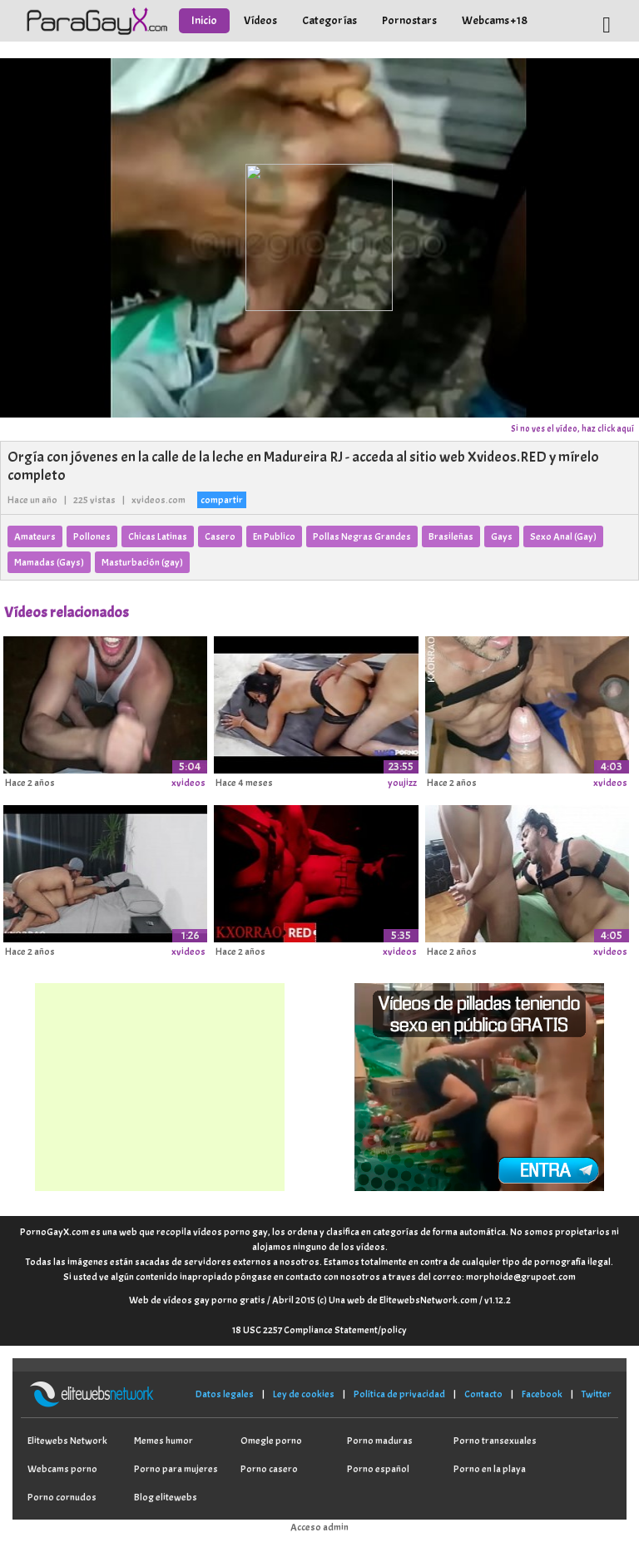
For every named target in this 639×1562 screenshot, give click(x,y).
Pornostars (409, 20)
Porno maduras (380, 1440)
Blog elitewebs (165, 1497)
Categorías (329, 20)
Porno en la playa (489, 1468)
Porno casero (269, 1468)
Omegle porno (271, 1440)
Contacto (483, 1394)
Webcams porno (62, 1468)
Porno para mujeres (176, 1468)
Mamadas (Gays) (49, 562)
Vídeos (260, 20)
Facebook (542, 1394)
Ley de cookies (303, 1394)
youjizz (402, 782)
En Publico (274, 536)
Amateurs (35, 536)
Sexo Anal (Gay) (563, 536)
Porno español (378, 1468)
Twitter (597, 1394)
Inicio (204, 20)
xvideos (188, 782)
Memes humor (163, 1440)
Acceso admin (319, 1527)
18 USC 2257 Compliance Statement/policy (319, 1330)
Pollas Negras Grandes (362, 536)
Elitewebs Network (67, 1440)
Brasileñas (450, 536)
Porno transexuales (495, 1440)
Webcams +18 (495, 20)
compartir (222, 500)
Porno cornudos (62, 1497)
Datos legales (225, 1394)
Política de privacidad (399, 1394)
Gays (502, 536)
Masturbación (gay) (142, 562)
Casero (220, 536)
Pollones (92, 536)
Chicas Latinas (157, 536)
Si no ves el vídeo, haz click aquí (572, 428)
